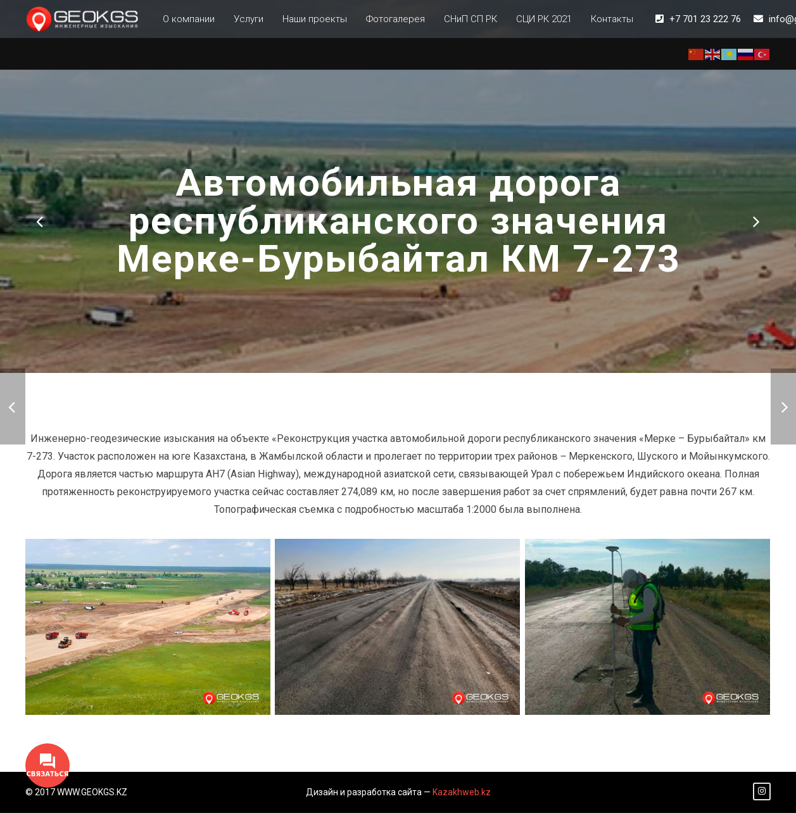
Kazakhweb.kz (462, 793)
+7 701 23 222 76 (705, 19)
